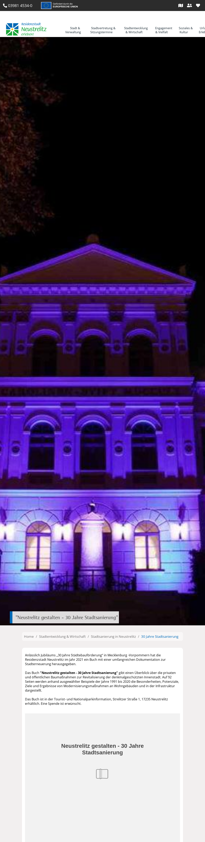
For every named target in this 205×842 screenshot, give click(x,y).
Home (29, 636)
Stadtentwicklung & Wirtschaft (136, 30)
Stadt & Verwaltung (73, 30)
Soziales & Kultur (186, 30)
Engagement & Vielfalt (163, 30)
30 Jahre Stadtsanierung (159, 636)
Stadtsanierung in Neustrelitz (113, 636)
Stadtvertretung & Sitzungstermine (103, 30)
